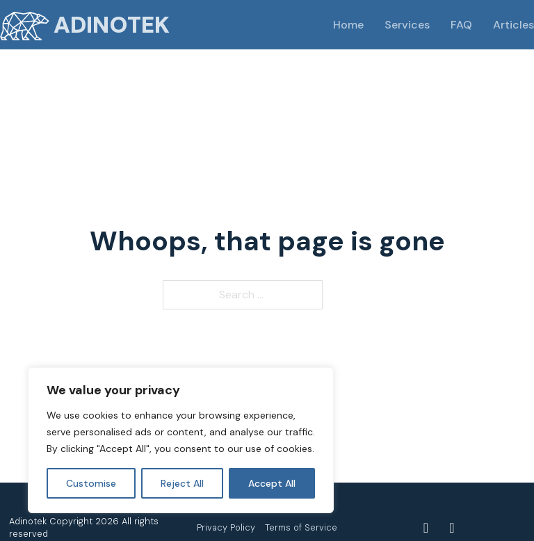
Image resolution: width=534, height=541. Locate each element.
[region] (181, 440)
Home (348, 24)
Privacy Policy (226, 527)
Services (407, 24)
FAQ (461, 24)
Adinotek (112, 24)
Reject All (182, 483)
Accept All (272, 483)
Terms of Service (301, 527)
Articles (513, 24)
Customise (91, 483)
